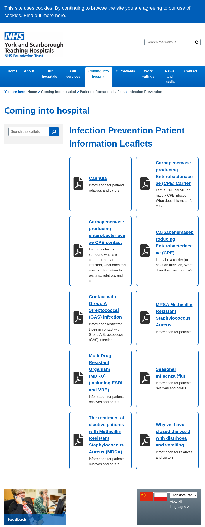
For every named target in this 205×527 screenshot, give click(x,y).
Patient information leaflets (102, 92)
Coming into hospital (98, 73)
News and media (170, 76)
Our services (73, 73)
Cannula (98, 178)
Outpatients (125, 71)
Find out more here (44, 15)
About (29, 71)
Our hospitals (49, 73)
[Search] (197, 42)
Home (12, 71)
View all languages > (179, 504)
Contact (190, 71)
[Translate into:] (183, 495)
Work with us (148, 73)
